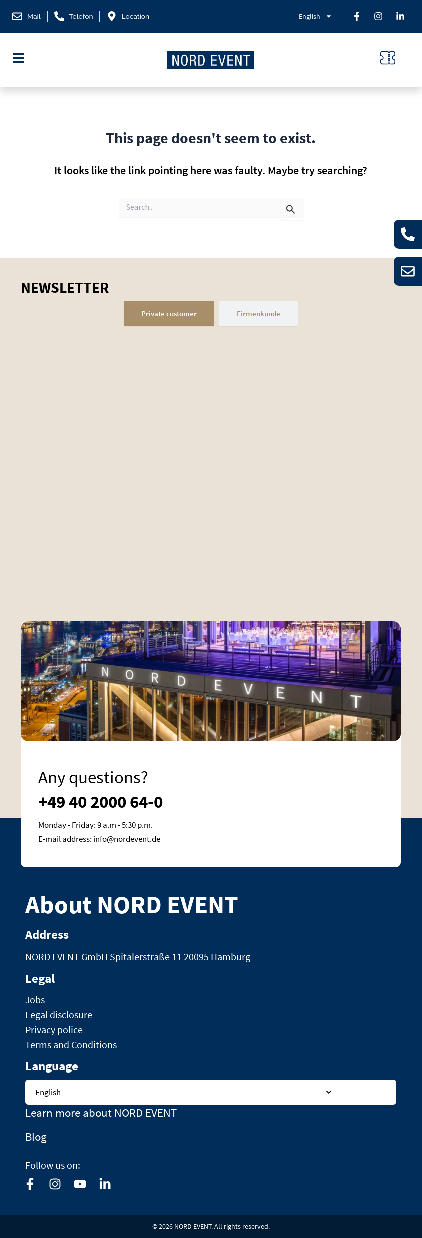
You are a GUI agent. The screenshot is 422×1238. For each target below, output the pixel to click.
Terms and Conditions (71, 1044)
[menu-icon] (18, 58)
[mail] (27, 16)
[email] (407, 272)
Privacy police (54, 1030)
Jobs (35, 1000)
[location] (133, 16)
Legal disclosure (59, 1014)
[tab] (169, 314)
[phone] (76, 16)
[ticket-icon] (388, 58)
